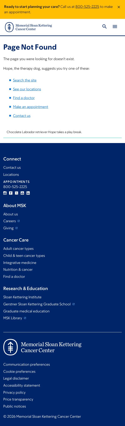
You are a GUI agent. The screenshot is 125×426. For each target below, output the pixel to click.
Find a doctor (24, 98)
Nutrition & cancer (18, 269)
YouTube (22, 193)
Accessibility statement (21, 385)
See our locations (27, 89)
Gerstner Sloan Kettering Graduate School (37, 304)
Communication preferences (26, 364)
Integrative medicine (19, 263)
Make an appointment (30, 107)
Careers (10, 221)
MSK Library (13, 318)
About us (10, 214)
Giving (8, 228)
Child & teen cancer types (24, 256)
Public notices (14, 406)
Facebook (10, 193)
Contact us (21, 115)
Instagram (5, 193)
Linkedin (28, 193)
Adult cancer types (18, 248)
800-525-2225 (87, 7)
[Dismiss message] (119, 9)
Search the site (25, 80)
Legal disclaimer (16, 378)
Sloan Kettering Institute (22, 297)
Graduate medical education (26, 311)
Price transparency (18, 399)
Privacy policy (14, 392)
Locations (11, 174)
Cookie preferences (19, 371)
